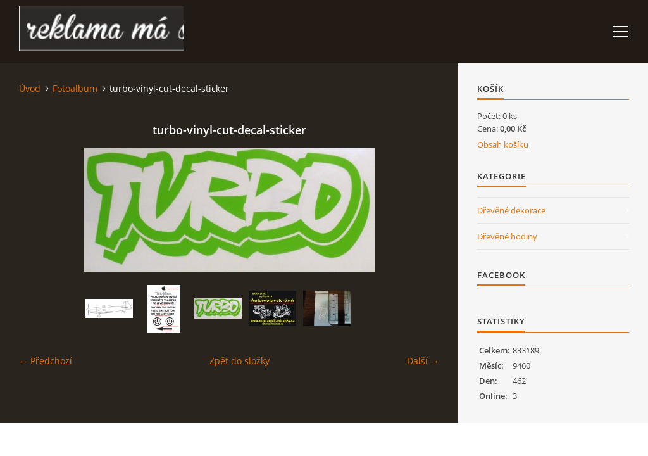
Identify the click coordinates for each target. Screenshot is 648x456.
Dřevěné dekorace (511, 210)
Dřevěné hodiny (507, 236)
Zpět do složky (239, 361)
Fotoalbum (75, 88)
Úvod (29, 88)
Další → (423, 361)
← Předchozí (45, 361)
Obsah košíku (502, 144)
